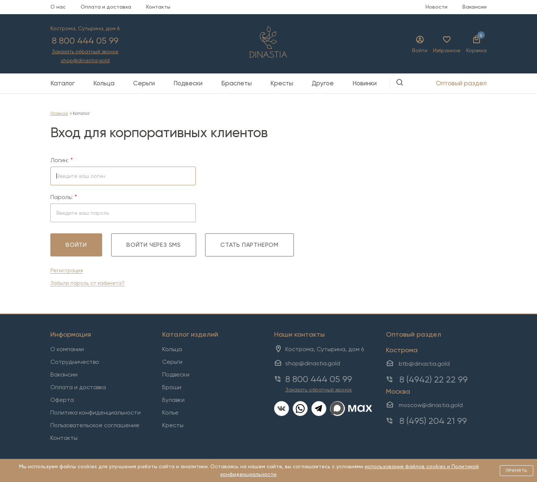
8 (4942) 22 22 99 (433, 379)
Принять (516, 470)
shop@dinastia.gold (85, 60)
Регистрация (66, 270)
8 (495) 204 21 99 (433, 421)
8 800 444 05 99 (85, 40)
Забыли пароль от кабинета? (87, 283)
